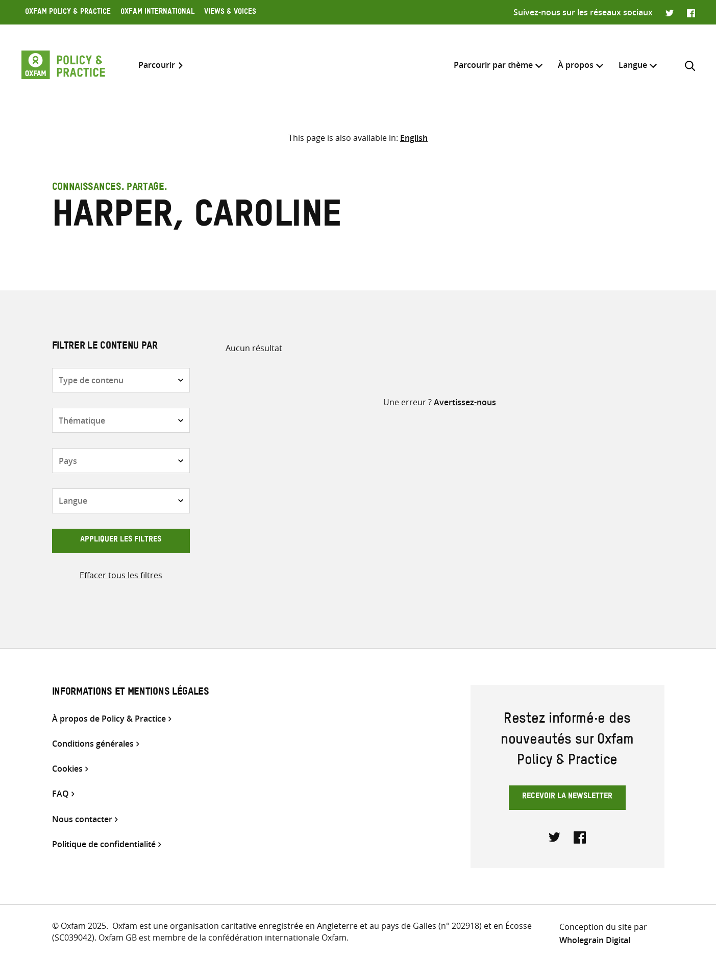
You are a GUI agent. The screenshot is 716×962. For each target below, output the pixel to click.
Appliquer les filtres (120, 540)
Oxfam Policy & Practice (68, 13)
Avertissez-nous (465, 402)
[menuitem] (633, 65)
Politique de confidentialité (104, 844)
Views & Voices (230, 13)
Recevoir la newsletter (567, 797)
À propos (576, 64)
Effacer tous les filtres (121, 575)
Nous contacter (82, 819)
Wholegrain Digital (594, 940)
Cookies (67, 769)
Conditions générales (93, 744)
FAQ (60, 794)
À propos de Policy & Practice (109, 719)
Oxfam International (157, 13)
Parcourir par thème (493, 64)
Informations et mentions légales (130, 693)
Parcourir (156, 65)
